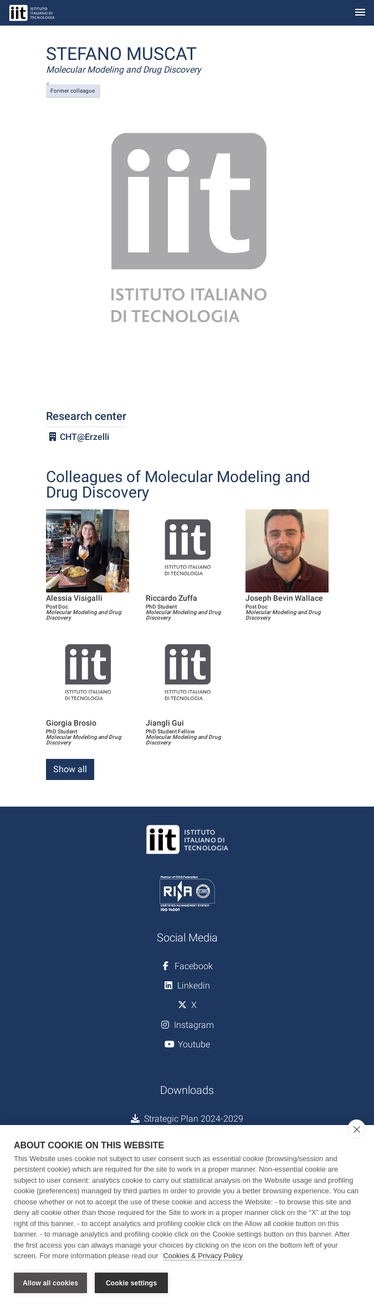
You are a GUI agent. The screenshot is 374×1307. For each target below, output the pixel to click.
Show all (70, 769)
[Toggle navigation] (360, 13)
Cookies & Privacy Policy (203, 1256)
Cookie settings (131, 1283)
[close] (356, 1128)
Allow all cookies (50, 1283)
